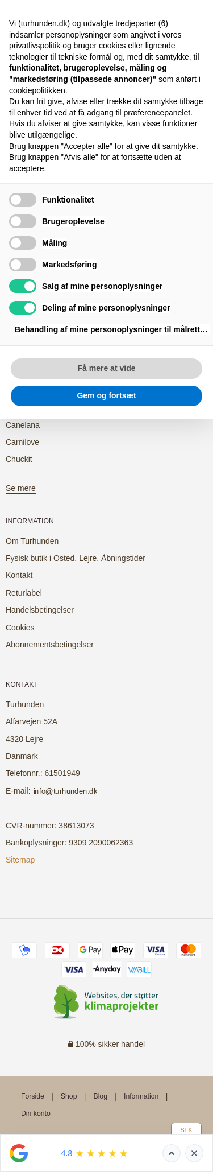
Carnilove (22, 442)
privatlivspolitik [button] (34, 45)
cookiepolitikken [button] (37, 90)
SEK (186, 1129)
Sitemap (20, 859)
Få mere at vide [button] (107, 368)
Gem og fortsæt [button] (106, 395)
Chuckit (19, 459)
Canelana (23, 425)
